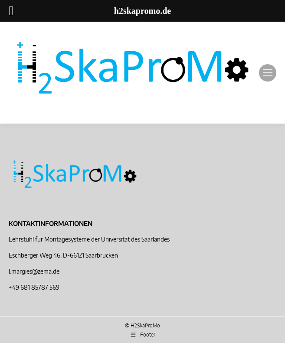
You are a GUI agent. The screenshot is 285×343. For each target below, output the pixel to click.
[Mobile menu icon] (267, 73)
